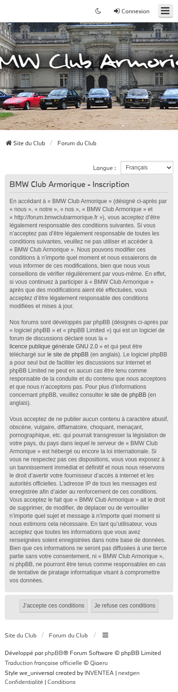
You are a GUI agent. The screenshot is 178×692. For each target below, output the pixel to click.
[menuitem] (24, 682)
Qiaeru (99, 662)
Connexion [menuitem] (131, 11)
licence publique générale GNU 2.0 (53, 346)
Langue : (104, 167)
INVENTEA (99, 672)
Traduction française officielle (43, 662)
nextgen (129, 672)
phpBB (54, 652)
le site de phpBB (67, 354)
